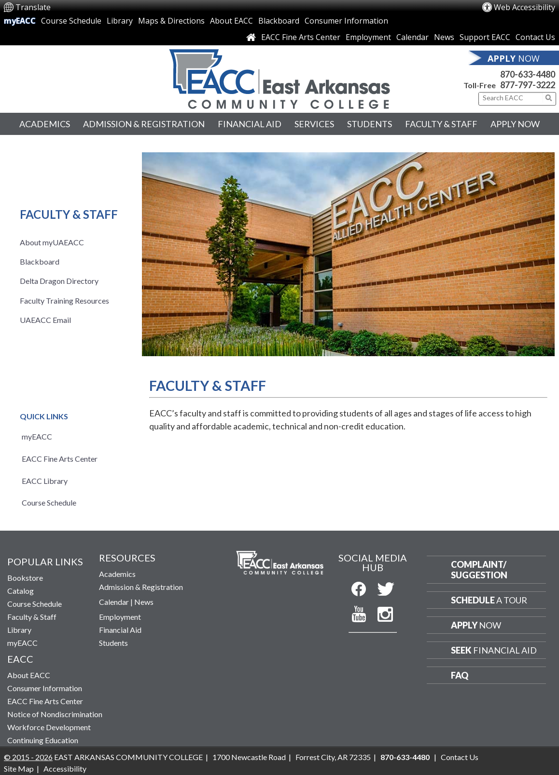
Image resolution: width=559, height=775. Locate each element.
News (444, 37)
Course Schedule (71, 20)
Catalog (20, 590)
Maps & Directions (171, 20)
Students (369, 124)
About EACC (231, 20)
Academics (44, 124)
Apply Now (515, 124)
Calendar (412, 37)
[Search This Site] (513, 98)
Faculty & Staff (441, 124)
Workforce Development (49, 727)
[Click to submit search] (549, 98)
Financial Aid (249, 124)
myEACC (20, 20)
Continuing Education (42, 740)
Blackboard (278, 20)
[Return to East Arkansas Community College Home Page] (279, 76)
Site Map (19, 768)
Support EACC (485, 37)
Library (120, 20)
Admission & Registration (144, 124)
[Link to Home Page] (251, 37)
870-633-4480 (527, 74)
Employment (368, 37)
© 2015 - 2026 (28, 757)
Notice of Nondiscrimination (54, 714)
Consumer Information (346, 20)
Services (314, 124)
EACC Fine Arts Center (300, 37)
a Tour (489, 600)
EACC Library (45, 480)
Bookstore (25, 577)
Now (476, 625)
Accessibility (64, 768)
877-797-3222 (527, 85)
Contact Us (535, 37)
